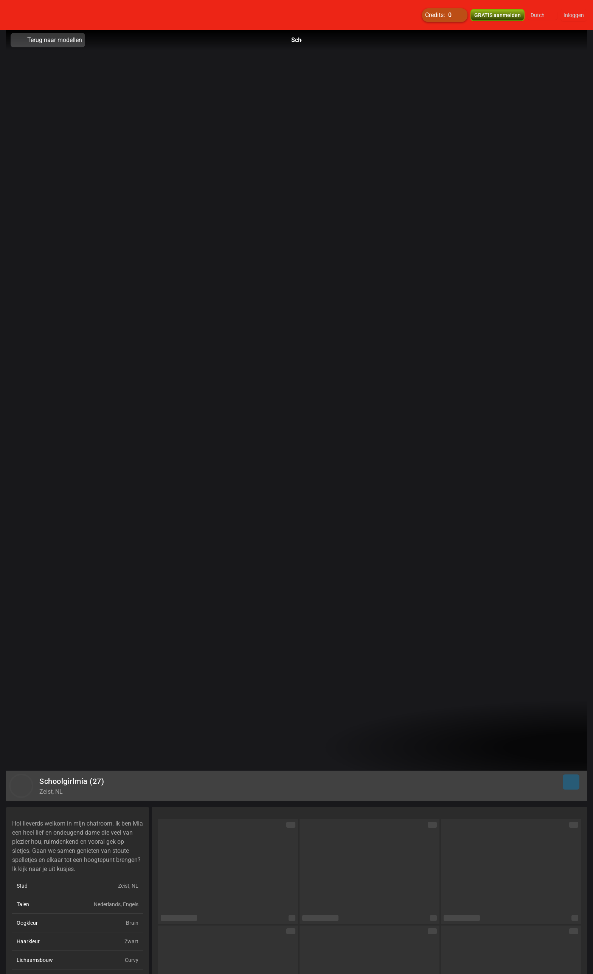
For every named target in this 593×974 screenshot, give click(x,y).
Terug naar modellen (48, 40)
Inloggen (574, 15)
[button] (542, 15)
